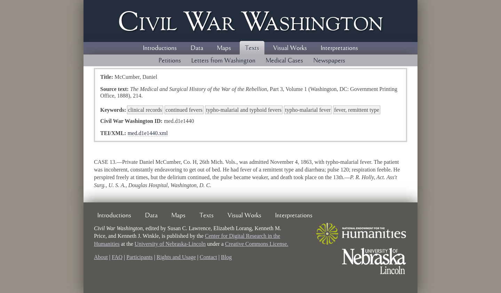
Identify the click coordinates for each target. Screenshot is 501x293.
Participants (139, 257)
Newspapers (329, 60)
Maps (224, 48)
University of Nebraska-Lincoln (170, 244)
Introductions (160, 48)
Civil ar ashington (250, 21)
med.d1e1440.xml (148, 133)
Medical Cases (284, 60)
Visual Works (290, 48)
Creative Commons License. (256, 244)
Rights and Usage (176, 257)
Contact (208, 257)
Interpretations (339, 48)
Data (197, 48)
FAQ (117, 257)
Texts (252, 48)
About (101, 257)
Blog (226, 257)
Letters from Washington (223, 60)
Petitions (170, 60)
